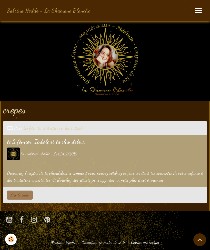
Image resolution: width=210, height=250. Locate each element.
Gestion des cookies (145, 242)
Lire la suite (20, 195)
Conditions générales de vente (103, 242)
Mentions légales (63, 242)
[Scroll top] (199, 239)
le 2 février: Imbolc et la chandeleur (46, 141)
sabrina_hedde (38, 153)
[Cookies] (11, 239)
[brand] (49, 10)
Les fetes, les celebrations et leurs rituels (53, 128)
